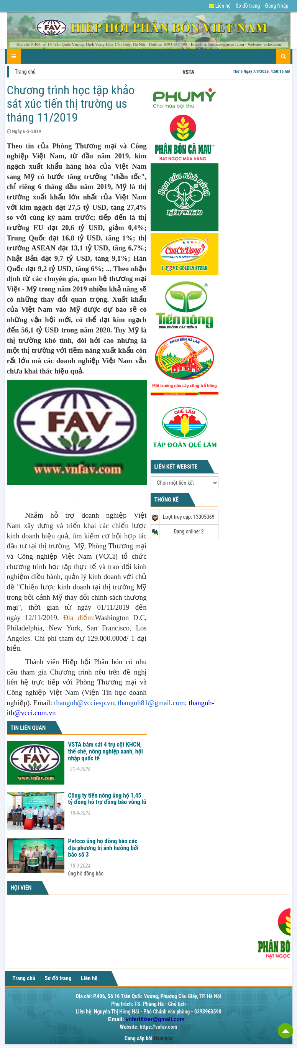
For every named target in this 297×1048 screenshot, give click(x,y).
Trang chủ (25, 72)
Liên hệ (220, 6)
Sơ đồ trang (248, 6)
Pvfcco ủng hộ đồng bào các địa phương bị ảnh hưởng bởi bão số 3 (103, 847)
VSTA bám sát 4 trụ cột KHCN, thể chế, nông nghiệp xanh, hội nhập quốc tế (105, 751)
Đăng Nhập (277, 6)
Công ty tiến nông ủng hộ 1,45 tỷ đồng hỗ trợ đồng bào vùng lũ (107, 799)
